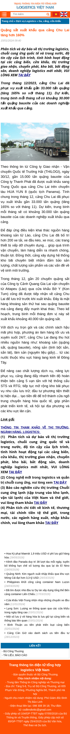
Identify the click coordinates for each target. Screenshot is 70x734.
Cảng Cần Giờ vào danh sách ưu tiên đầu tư (38, 633)
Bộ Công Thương (13, 651)
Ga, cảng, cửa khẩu (50, 21)
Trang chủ (7, 21)
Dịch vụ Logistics (26, 21)
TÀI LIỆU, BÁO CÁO (15, 655)
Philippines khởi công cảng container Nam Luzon (38, 582)
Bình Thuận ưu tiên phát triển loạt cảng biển (38, 624)
